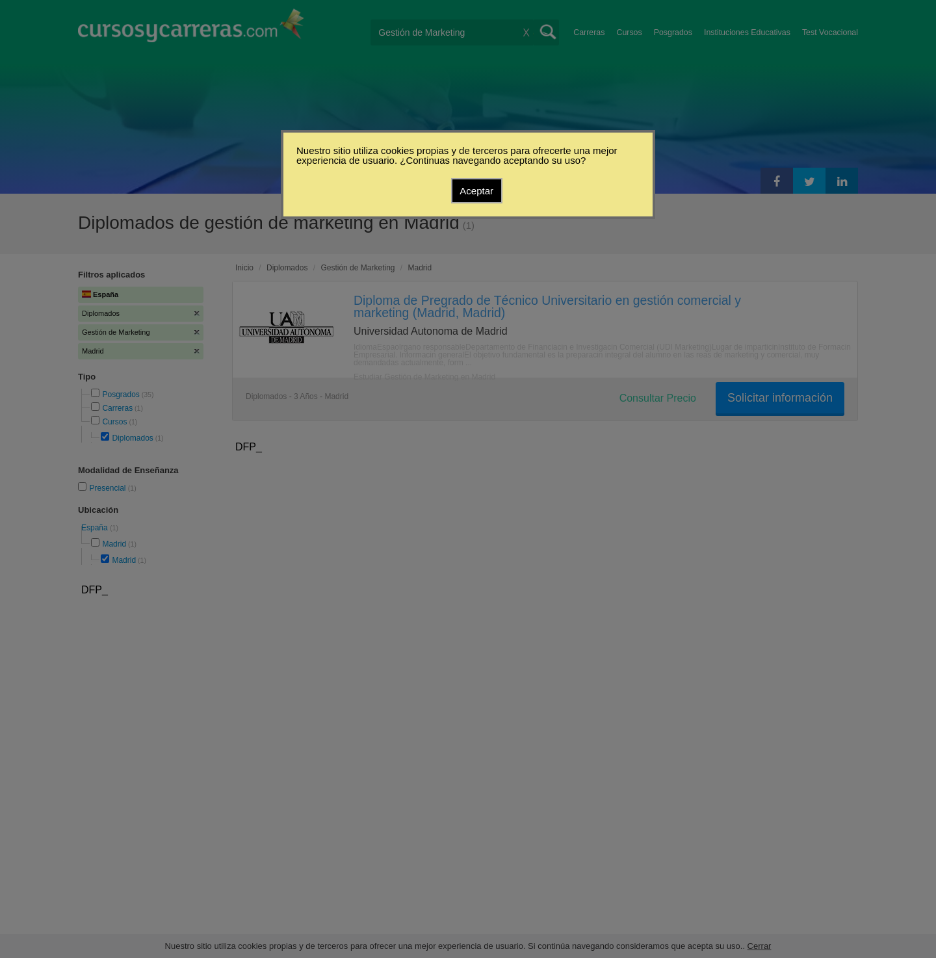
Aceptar (476, 190)
